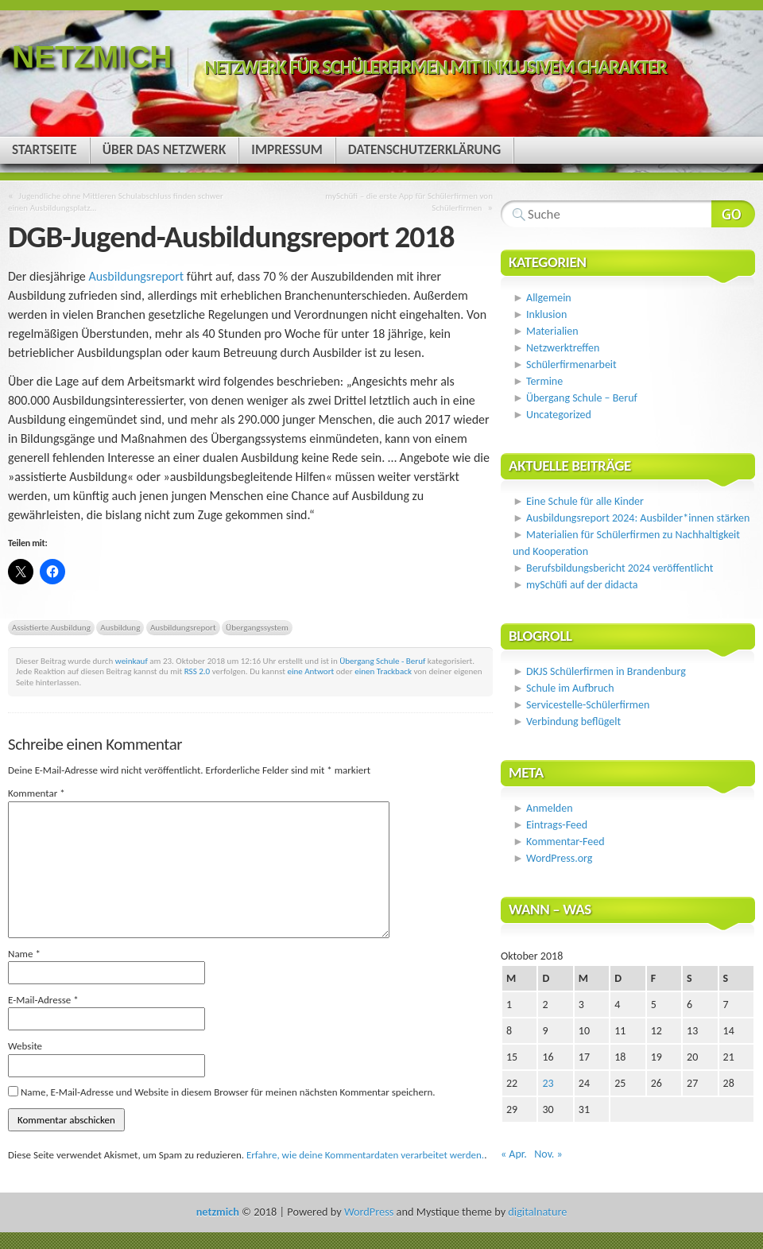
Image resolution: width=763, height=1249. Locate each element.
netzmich (92, 57)
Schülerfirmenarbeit (571, 364)
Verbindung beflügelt (573, 721)
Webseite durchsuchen (733, 213)
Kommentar (36, 793)
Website (25, 1046)
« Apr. (514, 1154)
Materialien (552, 331)
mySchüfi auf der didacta (582, 585)
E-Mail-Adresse (43, 1000)
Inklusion (546, 314)
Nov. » (548, 1154)
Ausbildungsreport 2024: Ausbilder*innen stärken (637, 518)
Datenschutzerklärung (424, 150)
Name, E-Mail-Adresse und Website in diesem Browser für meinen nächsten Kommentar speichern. (228, 1092)
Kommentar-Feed (565, 841)
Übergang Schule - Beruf (382, 660)
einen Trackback (383, 671)
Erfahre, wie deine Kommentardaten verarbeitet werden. (365, 1155)
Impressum (286, 150)
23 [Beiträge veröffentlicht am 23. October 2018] (547, 1083)
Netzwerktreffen (562, 348)
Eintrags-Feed (556, 825)
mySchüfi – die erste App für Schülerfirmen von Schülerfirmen (409, 201)
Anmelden (549, 808)
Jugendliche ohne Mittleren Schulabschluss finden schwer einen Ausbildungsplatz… (115, 201)
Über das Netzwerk (165, 150)
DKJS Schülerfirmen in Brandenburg (606, 671)
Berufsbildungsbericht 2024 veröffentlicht (619, 568)
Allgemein (548, 297)
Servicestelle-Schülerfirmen (587, 705)
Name (24, 954)
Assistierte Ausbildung (51, 627)
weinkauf (131, 660)
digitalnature (537, 1211)
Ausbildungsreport (136, 276)
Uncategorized (558, 414)
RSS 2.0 (197, 671)
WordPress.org (559, 858)
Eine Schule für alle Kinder (585, 501)
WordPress (368, 1211)
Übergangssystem (257, 627)
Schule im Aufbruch (570, 688)
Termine (544, 381)
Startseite (44, 150)
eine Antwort (310, 671)
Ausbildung (120, 627)
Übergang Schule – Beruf (581, 398)
